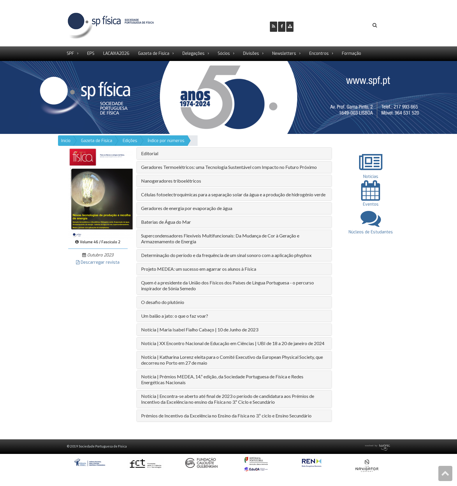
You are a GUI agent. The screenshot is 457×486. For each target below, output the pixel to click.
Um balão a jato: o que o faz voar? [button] (174, 316)
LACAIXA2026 (116, 53)
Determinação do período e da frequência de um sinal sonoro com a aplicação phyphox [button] (226, 255)
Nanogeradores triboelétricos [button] (171, 180)
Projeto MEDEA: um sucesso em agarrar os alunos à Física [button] (198, 269)
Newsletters (284, 53)
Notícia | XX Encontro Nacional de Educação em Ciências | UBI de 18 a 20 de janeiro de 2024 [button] (232, 343)
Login (351, 25)
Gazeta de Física (153, 53)
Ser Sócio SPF (317, 25)
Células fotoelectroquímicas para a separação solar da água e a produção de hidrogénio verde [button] (233, 194)
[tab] (234, 153)
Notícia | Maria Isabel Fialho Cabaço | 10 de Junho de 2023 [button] (199, 329)
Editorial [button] (149, 153)
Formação (351, 53)
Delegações (193, 53)
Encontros (319, 53)
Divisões (251, 53)
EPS (90, 53)
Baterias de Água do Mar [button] (166, 222)
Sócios (224, 53)
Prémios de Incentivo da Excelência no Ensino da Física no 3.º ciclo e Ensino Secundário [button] (226, 415)
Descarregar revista (97, 262)
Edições (130, 141)
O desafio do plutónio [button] (162, 302)
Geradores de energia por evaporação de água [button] (186, 208)
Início (66, 141)
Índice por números (166, 141)
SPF (70, 53)
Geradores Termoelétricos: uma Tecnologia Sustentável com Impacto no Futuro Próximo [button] (229, 167)
